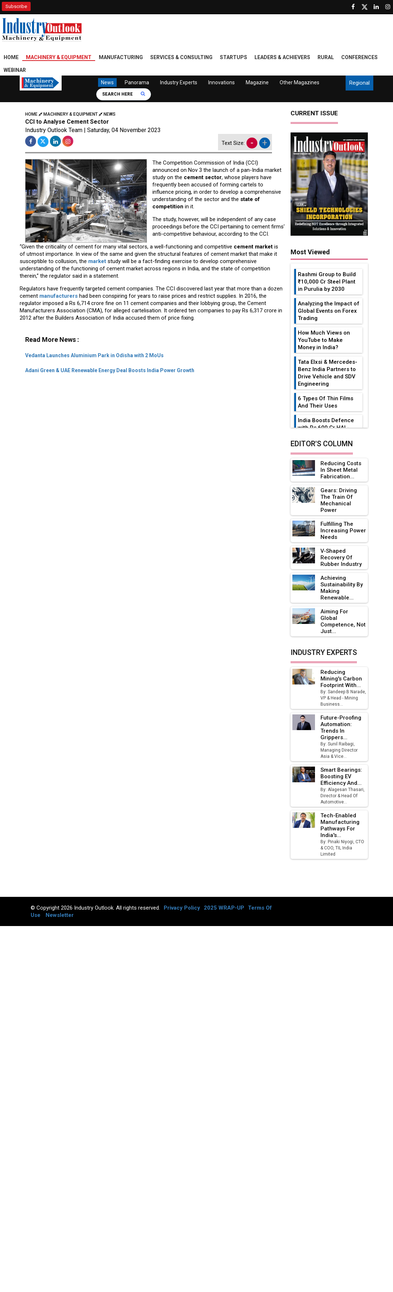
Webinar (15, 70)
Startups (233, 57)
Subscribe (16, 6)
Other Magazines (299, 82)
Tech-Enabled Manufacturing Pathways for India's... (339, 825)
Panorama (136, 82)
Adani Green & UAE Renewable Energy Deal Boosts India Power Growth (109, 370)
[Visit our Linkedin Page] (376, 7)
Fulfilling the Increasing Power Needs (343, 530)
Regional (359, 83)
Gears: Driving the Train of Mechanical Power (338, 500)
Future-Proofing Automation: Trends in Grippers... (340, 727)
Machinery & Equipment (59, 57)
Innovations (221, 82)
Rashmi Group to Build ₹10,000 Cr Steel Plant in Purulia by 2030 (327, 281)
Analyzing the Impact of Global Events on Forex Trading (328, 310)
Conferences (359, 57)
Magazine (256, 82)
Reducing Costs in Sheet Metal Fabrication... (340, 470)
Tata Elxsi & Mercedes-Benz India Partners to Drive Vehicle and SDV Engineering (327, 373)
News (107, 82)
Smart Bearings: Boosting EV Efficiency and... (341, 776)
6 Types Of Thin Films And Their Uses (325, 402)
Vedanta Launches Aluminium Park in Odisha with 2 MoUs (94, 355)
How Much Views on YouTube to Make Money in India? (324, 340)
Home (11, 57)
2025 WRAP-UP (224, 908)
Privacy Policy (182, 908)
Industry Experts (178, 82)
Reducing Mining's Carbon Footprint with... (341, 679)
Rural (326, 57)
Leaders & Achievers (282, 57)
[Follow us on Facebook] (353, 7)
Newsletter (60, 915)
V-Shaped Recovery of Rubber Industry (341, 557)
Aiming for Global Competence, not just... (343, 621)
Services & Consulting (181, 57)
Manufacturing (121, 57)
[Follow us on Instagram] (388, 7)
